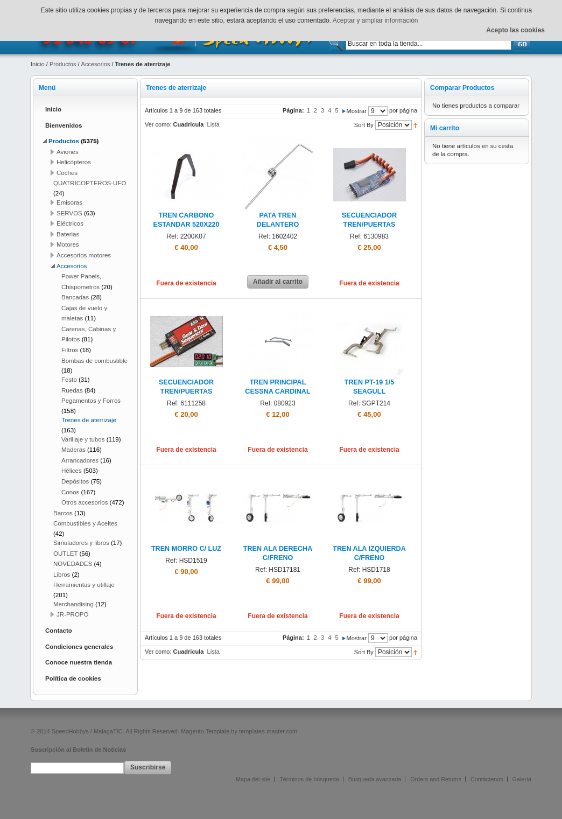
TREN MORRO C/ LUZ (186, 548)
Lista (213, 124)
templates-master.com (268, 731)
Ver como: (158, 124)
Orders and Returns (435, 779)
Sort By (364, 125)
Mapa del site (253, 779)
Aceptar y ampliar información (375, 20)
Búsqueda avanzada (374, 779)
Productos (63, 64)
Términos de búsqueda (309, 779)
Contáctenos (486, 779)
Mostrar (357, 111)
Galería (521, 779)
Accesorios (95, 64)
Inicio (38, 64)
